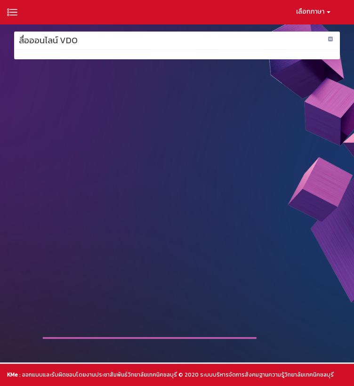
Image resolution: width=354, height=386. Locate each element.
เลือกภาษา (313, 11)
